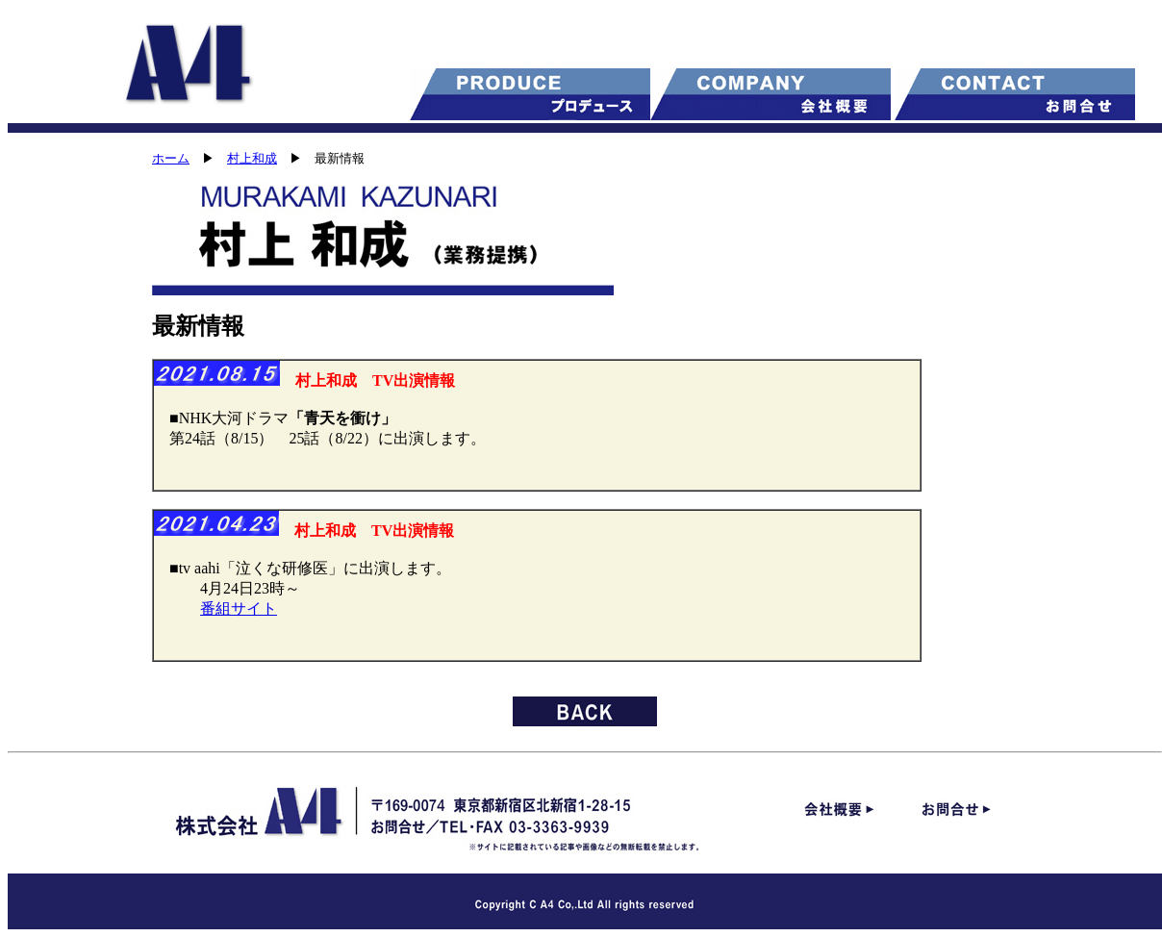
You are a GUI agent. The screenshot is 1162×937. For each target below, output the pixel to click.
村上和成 (252, 158)
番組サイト (238, 608)
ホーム (170, 158)
